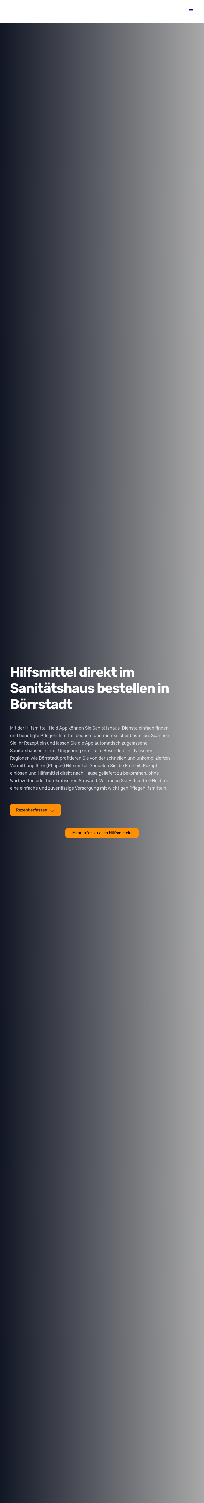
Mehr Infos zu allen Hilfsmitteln (102, 832)
